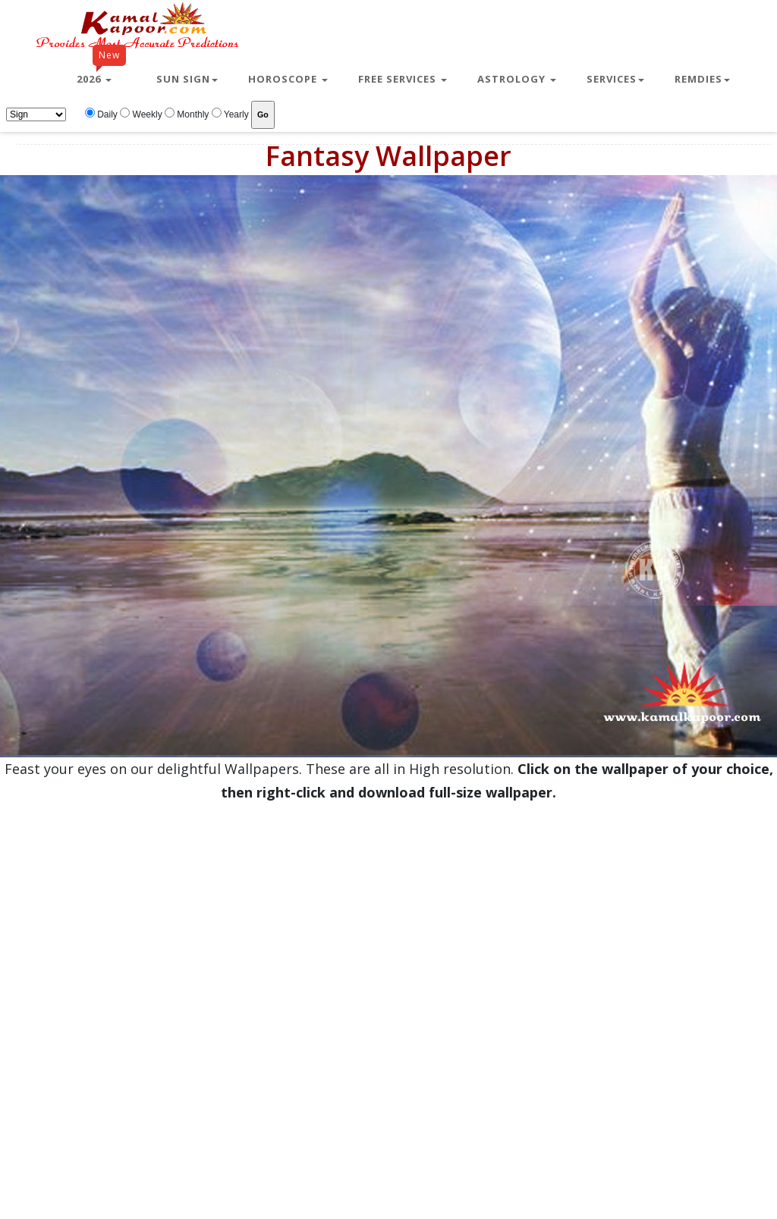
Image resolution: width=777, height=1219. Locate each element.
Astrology (516, 79)
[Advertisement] (177, 981)
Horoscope (288, 79)
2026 (101, 73)
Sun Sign (187, 79)
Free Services (402, 79)
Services (615, 79)
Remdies (702, 79)
